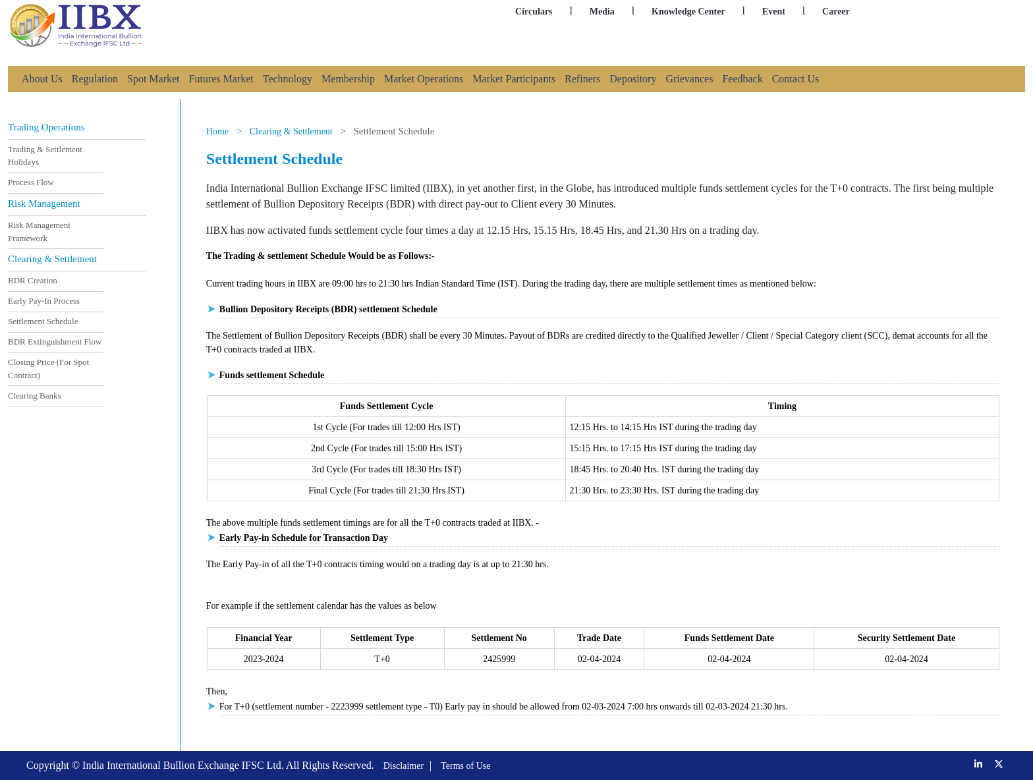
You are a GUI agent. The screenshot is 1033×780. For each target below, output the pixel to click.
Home (217, 131)
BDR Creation (32, 280)
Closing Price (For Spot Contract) (48, 368)
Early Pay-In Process (44, 301)
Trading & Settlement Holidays (45, 155)
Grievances (689, 78)
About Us (42, 78)
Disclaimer (403, 766)
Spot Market (153, 78)
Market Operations (423, 78)
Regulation (95, 78)
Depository (632, 78)
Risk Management (44, 203)
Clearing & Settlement (52, 259)
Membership (348, 78)
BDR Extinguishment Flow (54, 342)
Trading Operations (46, 128)
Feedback (742, 78)
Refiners (582, 78)
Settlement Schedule (43, 321)
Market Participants (513, 78)
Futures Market (221, 78)
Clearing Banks (34, 395)
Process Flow (31, 182)
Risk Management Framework (39, 231)
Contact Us (796, 78)
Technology (287, 78)
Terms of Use (465, 766)
